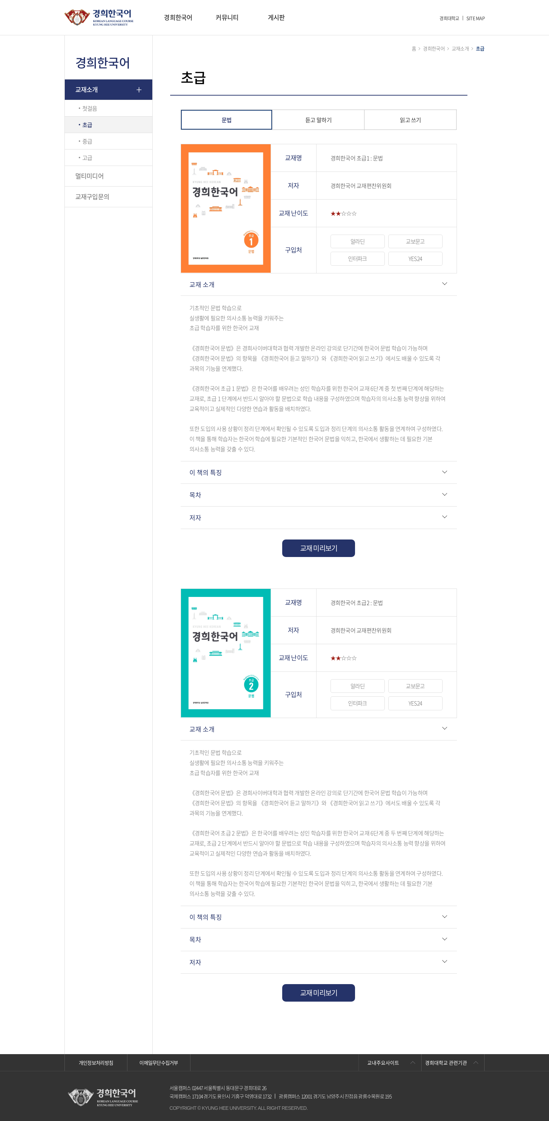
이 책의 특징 (205, 472)
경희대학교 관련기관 (446, 1062)
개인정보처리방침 (96, 1062)
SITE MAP (475, 18)
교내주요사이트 (383, 1062)
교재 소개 (202, 284)
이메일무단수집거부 (158, 1062)
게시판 (276, 17)
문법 (227, 120)
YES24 (415, 259)
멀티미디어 (89, 176)
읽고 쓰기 (410, 120)
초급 (87, 124)
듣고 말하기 (318, 120)
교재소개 (86, 89)
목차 (195, 495)
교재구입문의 (92, 196)
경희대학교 (449, 18)
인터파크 (357, 259)
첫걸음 (89, 108)
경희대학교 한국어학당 (98, 17)
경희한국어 (178, 17)
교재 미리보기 (319, 548)
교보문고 (415, 241)
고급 (87, 157)
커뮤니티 (227, 17)
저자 (195, 517)
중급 (87, 141)
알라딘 (357, 241)
